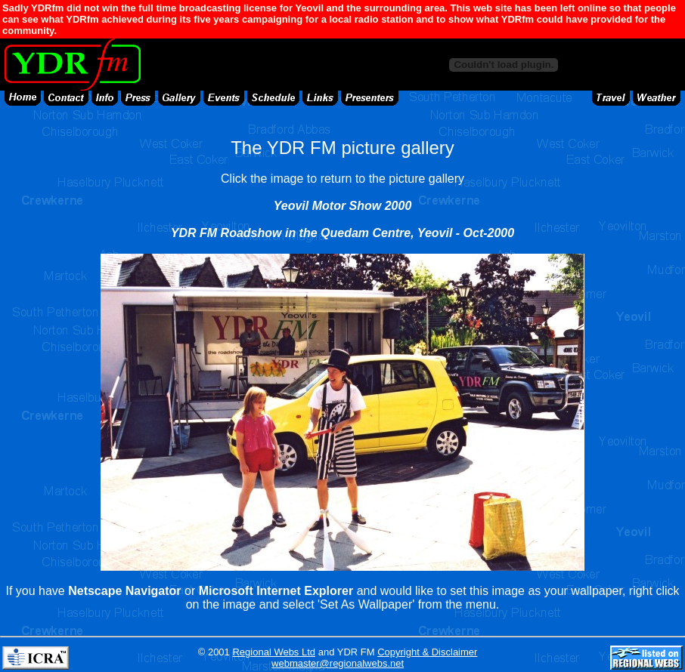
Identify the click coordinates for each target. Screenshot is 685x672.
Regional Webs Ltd (273, 652)
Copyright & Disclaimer (427, 652)
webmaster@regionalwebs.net (337, 663)
